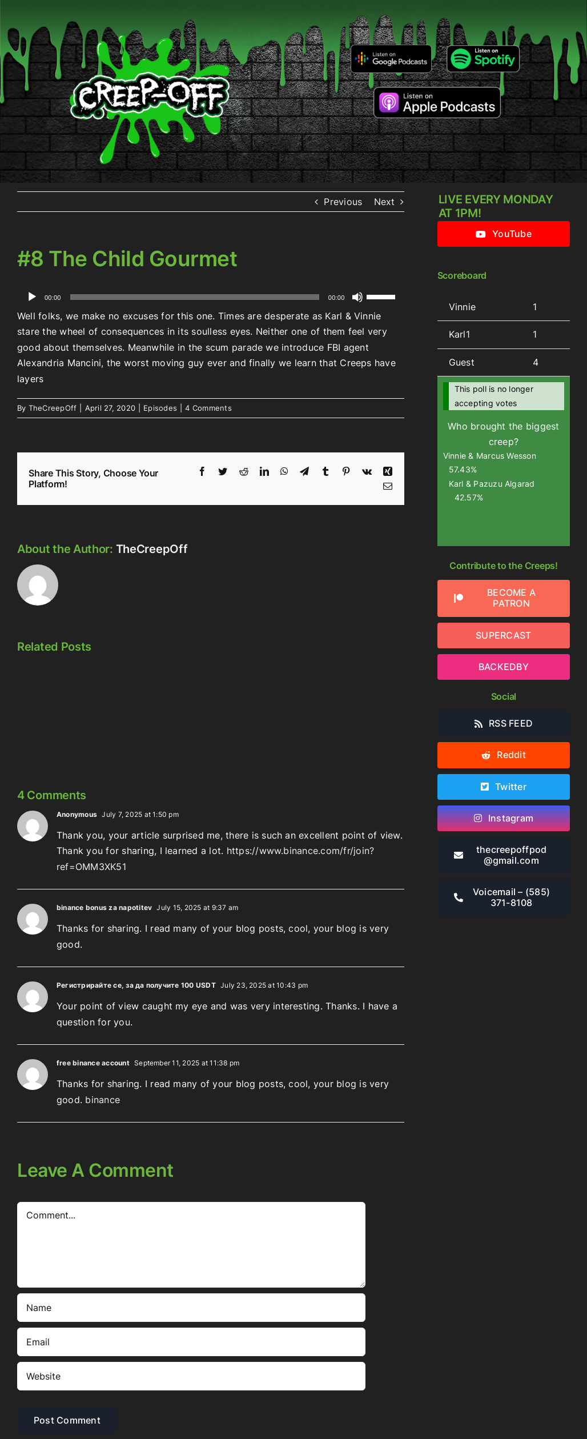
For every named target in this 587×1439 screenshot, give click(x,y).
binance (102, 1099)
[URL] (191, 1376)
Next (384, 201)
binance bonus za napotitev (104, 907)
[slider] (194, 297)
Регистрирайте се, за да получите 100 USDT (136, 985)
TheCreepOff (53, 407)
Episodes (160, 407)
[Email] (191, 1342)
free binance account (93, 1063)
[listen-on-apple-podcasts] (437, 91)
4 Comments (208, 407)
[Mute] (357, 297)
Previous (343, 201)
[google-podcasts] (391, 48)
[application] (210, 297)
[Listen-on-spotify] (483, 46)
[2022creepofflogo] (149, 16)
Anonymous (77, 814)
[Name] (191, 1307)
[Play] (32, 297)
